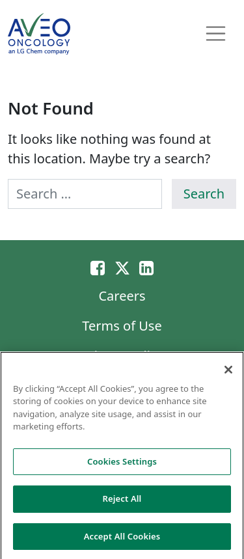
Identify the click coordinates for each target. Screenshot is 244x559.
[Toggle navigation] (216, 33)
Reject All (122, 501)
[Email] (97, 267)
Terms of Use (121, 325)
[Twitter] (122, 267)
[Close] (228, 371)
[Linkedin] (146, 267)
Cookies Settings (122, 463)
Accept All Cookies (122, 539)
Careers (121, 296)
